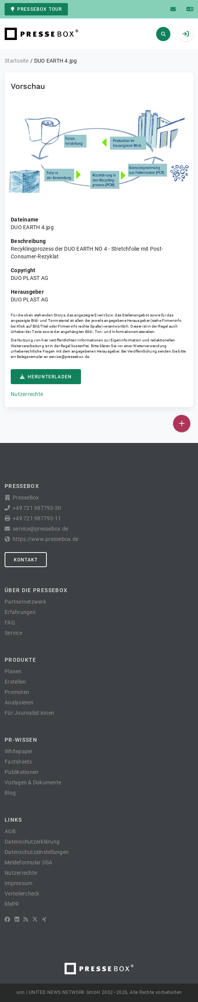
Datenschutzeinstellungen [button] (37, 852)
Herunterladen (46, 376)
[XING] (44, 919)
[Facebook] (7, 919)
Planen (13, 671)
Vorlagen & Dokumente (33, 782)
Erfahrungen (20, 612)
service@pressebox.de (69, 357)
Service (13, 633)
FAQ (10, 622)
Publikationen (21, 772)
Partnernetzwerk (25, 602)
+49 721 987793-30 (37, 508)
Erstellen (15, 682)
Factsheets (18, 762)
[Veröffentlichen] (181, 423)
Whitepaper (19, 751)
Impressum (18, 883)
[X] (35, 919)
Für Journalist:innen (29, 713)
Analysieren (19, 702)
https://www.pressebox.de (45, 539)
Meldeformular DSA (28, 862)
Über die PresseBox (36, 590)
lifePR (12, 904)
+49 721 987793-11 (37, 518)
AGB (10, 831)
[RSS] (25, 919)
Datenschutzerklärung (32, 842)
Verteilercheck (22, 893)
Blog (10, 793)
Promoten (17, 692)
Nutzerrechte (27, 394)
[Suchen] (163, 34)
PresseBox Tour (36, 9)
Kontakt (26, 560)
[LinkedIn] (17, 919)
